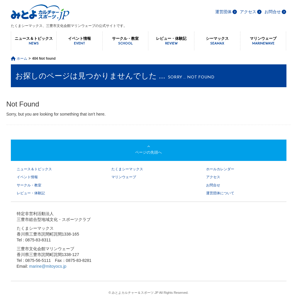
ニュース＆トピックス (34, 41)
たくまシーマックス (127, 169)
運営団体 (223, 11)
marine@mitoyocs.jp (47, 266)
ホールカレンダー (220, 169)
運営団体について (220, 193)
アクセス (248, 11)
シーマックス (217, 41)
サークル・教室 (125, 41)
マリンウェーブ (263, 41)
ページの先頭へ (148, 152)
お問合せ (272, 11)
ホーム (22, 58)
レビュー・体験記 (171, 41)
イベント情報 (79, 41)
